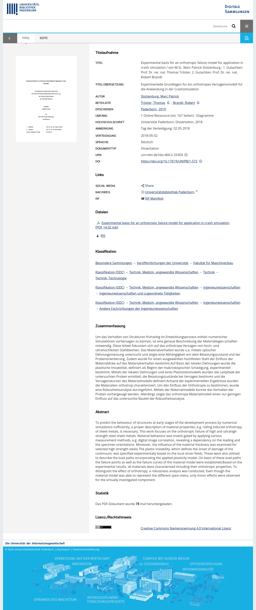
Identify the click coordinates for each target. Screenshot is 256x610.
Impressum (63, 549)
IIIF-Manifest (154, 198)
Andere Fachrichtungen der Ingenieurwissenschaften (138, 308)
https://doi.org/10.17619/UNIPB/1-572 (169, 161)
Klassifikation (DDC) (109, 272)
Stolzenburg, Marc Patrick (160, 96)
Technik (209, 272)
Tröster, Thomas (153, 103)
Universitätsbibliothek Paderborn (34, 549)
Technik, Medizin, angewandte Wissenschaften (163, 272)
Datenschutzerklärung (86, 549)
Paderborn (149, 109)
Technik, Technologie (111, 278)
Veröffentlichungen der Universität (162, 263)
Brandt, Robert (184, 103)
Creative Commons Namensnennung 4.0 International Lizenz (186, 528)
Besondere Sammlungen (113, 263)
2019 (162, 109)
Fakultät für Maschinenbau (213, 263)
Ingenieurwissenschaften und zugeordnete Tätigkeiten (139, 293)
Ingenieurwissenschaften (221, 287)
